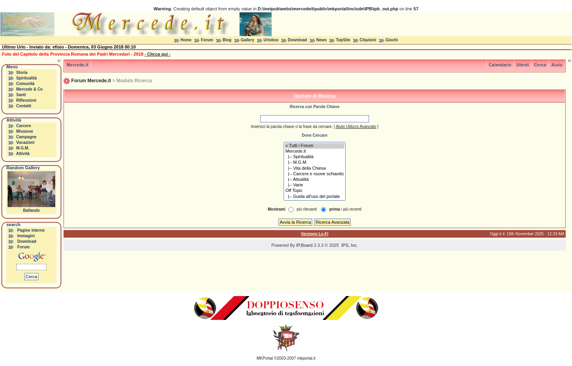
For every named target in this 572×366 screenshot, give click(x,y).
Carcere (23, 126)
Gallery (247, 40)
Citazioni (367, 40)
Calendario (500, 65)
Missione (24, 131)
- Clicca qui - (157, 54)
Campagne (26, 137)
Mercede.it (77, 65)
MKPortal (265, 358)
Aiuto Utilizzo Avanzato (356, 126)
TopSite (343, 40)
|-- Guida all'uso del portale (315, 196)
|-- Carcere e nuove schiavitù (315, 174)
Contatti (23, 106)
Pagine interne (31, 230)
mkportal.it (306, 358)
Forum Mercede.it (91, 80)
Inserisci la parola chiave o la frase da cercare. (291, 126)
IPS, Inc (349, 245)
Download (297, 40)
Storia (21, 72)
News (321, 40)
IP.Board (304, 245)
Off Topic (315, 191)
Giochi (392, 40)
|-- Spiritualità (315, 157)
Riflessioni (26, 100)
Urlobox (271, 40)
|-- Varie (315, 185)
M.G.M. (22, 148)
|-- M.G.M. (315, 162)
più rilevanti (307, 209)
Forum (207, 40)
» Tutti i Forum (315, 146)
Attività (22, 153)
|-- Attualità (315, 179)
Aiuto (556, 65)
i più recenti (345, 209)
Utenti (522, 65)
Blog (226, 40)
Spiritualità (26, 78)
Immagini (26, 236)
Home (185, 40)
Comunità (25, 83)
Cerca (540, 65)
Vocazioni (25, 142)
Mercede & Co (29, 89)
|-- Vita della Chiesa (315, 168)
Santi (21, 95)
